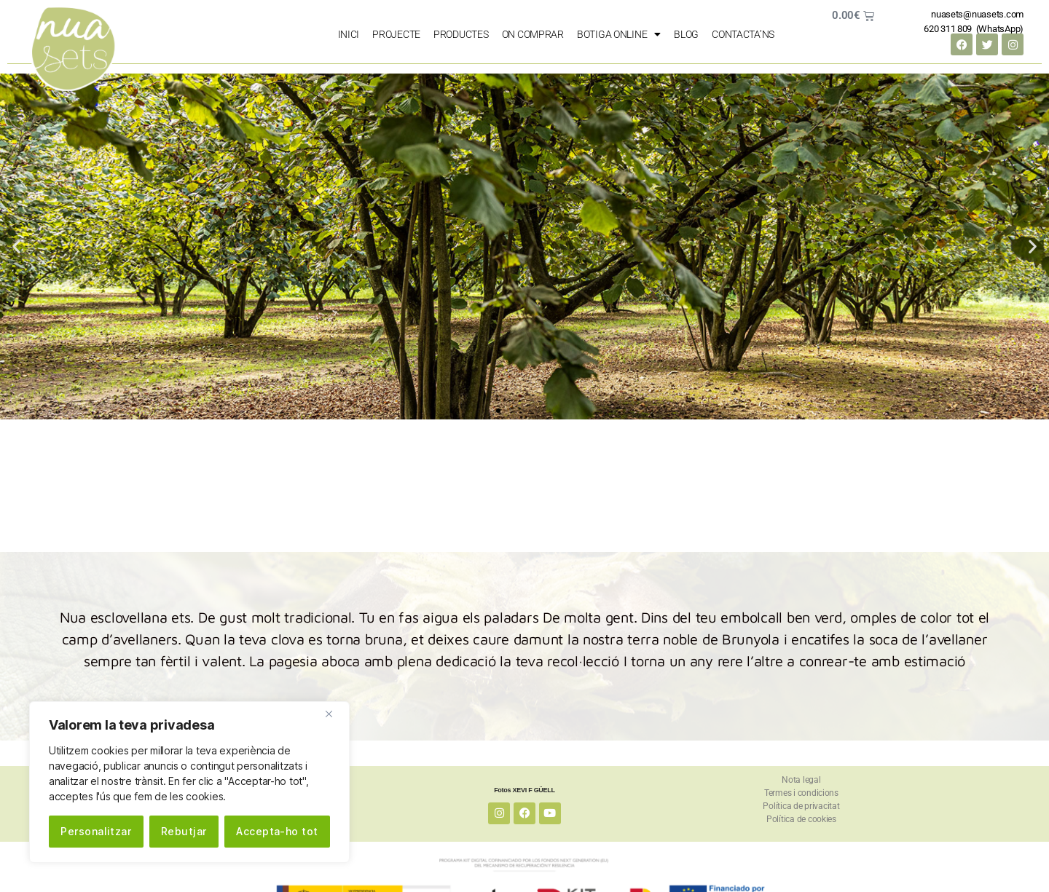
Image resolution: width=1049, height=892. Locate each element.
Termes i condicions (801, 793)
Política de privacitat (801, 806)
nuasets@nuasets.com (977, 14)
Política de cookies (801, 819)
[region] (189, 782)
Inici (349, 34)
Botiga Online (619, 34)
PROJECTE (396, 34)
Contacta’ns (743, 34)
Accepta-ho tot (277, 831)
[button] (16, 246)
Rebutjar (184, 831)
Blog (686, 34)
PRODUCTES (461, 34)
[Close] (334, 713)
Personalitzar (95, 831)
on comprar (533, 34)
